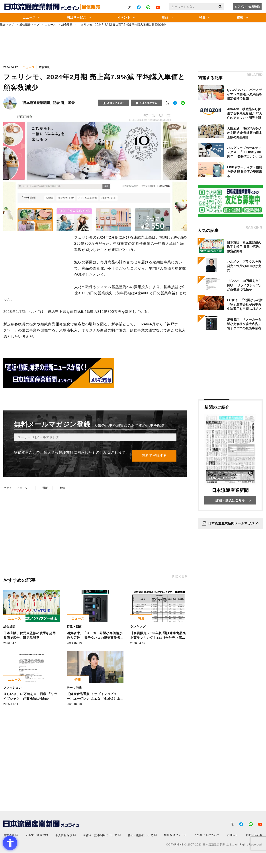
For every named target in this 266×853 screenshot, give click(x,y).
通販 (45, 488)
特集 (202, 17)
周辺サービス (76, 17)
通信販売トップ (29, 24)
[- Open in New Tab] (129, 7)
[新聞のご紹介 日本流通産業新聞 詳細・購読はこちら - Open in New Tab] (230, 455)
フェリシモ (24, 488)
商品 (165, 17)
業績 (62, 488)
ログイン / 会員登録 (247, 6)
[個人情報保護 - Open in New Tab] (65, 835)
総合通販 (67, 24)
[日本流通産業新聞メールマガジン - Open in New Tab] (230, 523)
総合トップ (7, 24)
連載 (240, 17)
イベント (124, 17)
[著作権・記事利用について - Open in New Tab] (102, 835)
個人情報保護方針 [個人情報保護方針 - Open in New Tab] (58, 452)
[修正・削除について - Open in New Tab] (142, 835)
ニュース (29, 17)
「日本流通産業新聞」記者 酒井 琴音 (47, 103)
